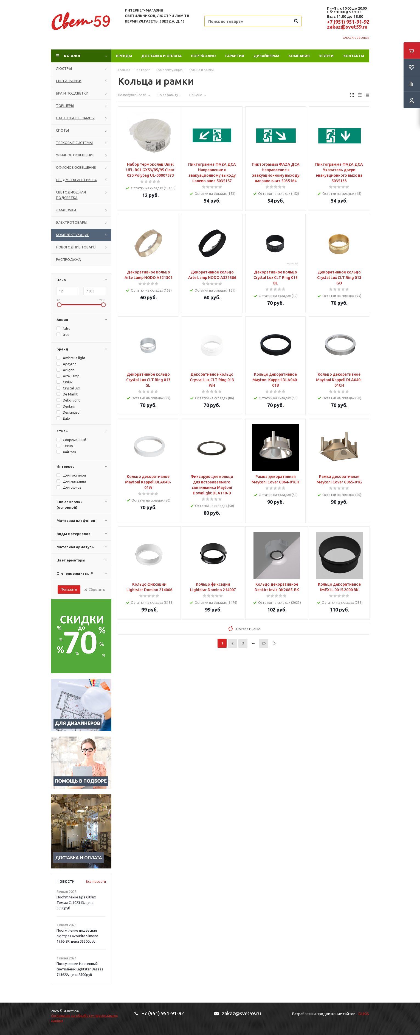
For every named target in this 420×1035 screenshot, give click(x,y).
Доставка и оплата (161, 56)
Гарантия (234, 56)
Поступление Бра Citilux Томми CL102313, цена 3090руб (76, 902)
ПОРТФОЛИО (203, 56)
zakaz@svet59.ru (347, 26)
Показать (69, 589)
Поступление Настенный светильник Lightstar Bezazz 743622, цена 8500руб (80, 969)
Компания (299, 56)
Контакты (353, 56)
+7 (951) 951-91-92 (348, 21)
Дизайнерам (266, 56)
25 (264, 643)
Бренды (124, 56)
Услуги (326, 56)
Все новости (96, 881)
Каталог (72, 56)
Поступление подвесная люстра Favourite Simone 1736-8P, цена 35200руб (77, 935)
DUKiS (364, 1014)
